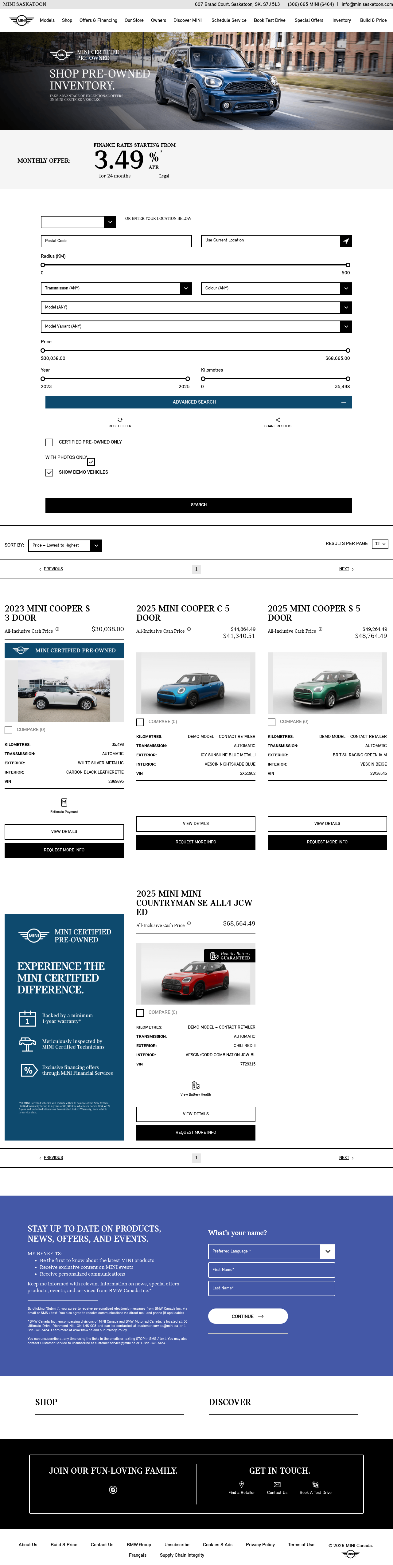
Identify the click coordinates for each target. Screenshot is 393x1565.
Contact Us (102, 1538)
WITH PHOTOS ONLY (70, 460)
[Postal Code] (116, 241)
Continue (248, 1309)
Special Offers (308, 20)
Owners (158, 20)
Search (199, 503)
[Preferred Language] (271, 1244)
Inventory (341, 20)
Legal (164, 176)
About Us (28, 1538)
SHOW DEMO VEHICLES (76, 472)
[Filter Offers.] (78, 222)
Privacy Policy (260, 1538)
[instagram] (113, 1483)
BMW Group (139, 1538)
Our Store (134, 20)
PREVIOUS (53, 567)
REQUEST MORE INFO (64, 845)
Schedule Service (228, 20)
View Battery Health (196, 1084)
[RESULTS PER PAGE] (380, 542)
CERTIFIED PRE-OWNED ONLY (83, 442)
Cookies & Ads (217, 1538)
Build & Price (373, 20)
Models (47, 20)
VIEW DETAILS (64, 827)
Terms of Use (301, 1538)
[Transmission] (116, 288)
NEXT (344, 567)
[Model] (196, 307)
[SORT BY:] (65, 543)
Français (137, 1549)
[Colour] (276, 288)
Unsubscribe (177, 1538)
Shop (67, 20)
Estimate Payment (64, 804)
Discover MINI (187, 20)
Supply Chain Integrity (182, 1549)
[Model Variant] (196, 327)
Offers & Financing (98, 20)
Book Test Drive (269, 20)
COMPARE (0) (31, 727)
